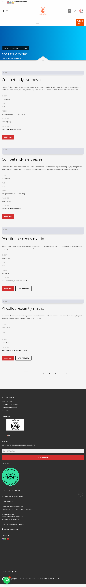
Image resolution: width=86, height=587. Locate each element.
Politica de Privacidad (9, 407)
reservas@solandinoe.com (15, 524)
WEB (25, 281)
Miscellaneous (15, 129)
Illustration (5, 129)
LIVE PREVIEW (23, 288)
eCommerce (18, 281)
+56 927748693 (22, 1)
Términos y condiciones (10, 404)
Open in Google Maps (10, 529)
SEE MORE (7, 137)
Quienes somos (7, 401)
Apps (3, 281)
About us (5, 410)
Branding (9, 281)
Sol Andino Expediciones (50, 578)
